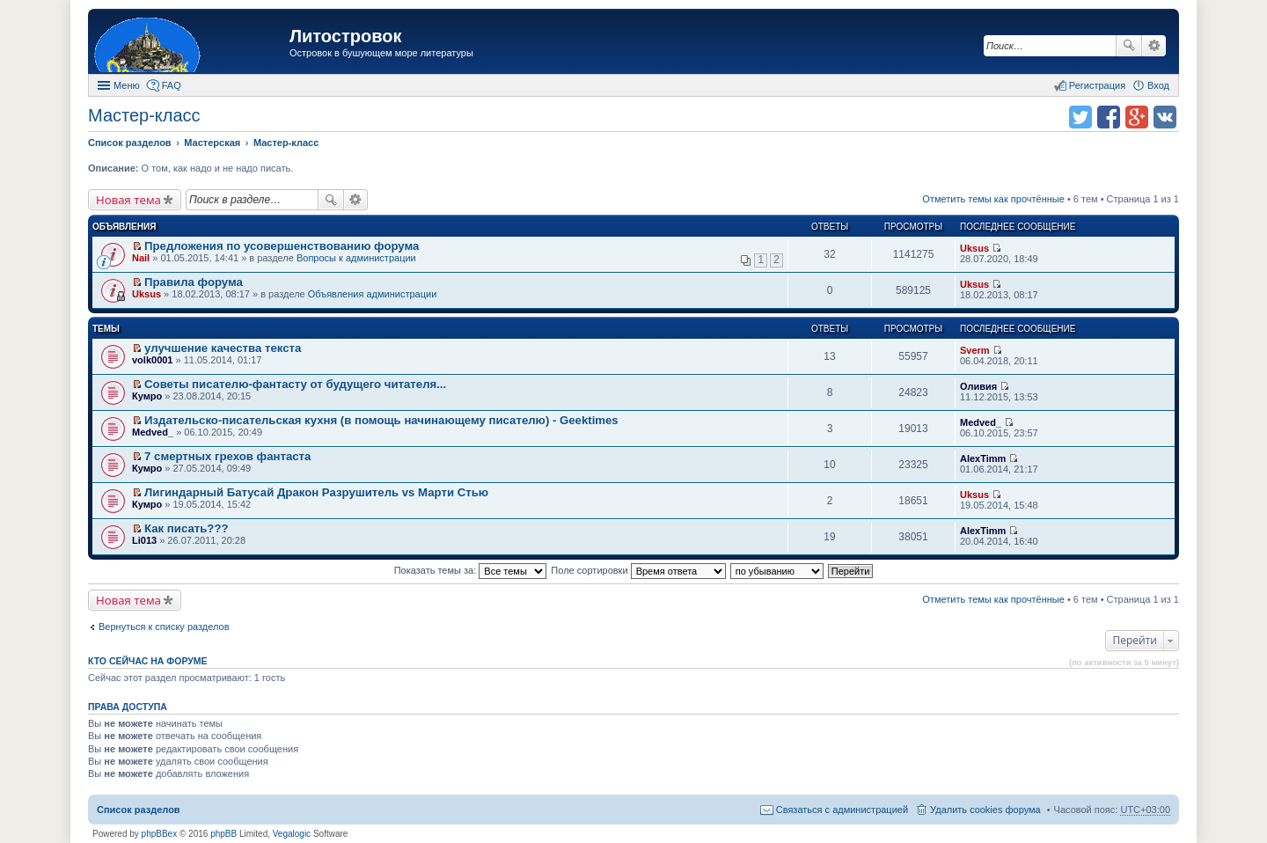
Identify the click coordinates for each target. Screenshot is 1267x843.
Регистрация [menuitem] (1097, 85)
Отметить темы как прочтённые (993, 199)
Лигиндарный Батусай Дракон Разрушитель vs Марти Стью (316, 492)
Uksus (974, 248)
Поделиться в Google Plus (1136, 117)
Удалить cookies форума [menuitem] (985, 809)
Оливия (978, 386)
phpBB (223, 834)
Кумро (147, 396)
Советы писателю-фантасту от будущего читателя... (295, 384)
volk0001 (152, 360)
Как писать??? (186, 528)
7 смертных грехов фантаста (227, 456)
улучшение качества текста (222, 348)
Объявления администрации (372, 294)
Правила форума (193, 282)
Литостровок (345, 36)
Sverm (975, 350)
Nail (141, 258)
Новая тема (128, 200)
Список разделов (138, 809)
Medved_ (152, 432)
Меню (127, 85)
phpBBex (160, 834)
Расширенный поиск (1154, 45)
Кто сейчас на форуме (148, 661)
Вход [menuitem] (1158, 85)
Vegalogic (292, 834)
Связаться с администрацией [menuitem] (842, 809)
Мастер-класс (144, 115)
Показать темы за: (470, 570)
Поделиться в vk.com (1164, 117)
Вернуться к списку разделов (164, 626)
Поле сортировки (638, 570)
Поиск (1129, 45)
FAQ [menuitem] (171, 85)
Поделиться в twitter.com (1080, 117)
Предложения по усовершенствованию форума (281, 246)
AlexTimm (983, 458)
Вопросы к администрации (356, 258)
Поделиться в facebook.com (1108, 117)
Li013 (144, 540)
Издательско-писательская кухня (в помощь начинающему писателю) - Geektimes (381, 420)
